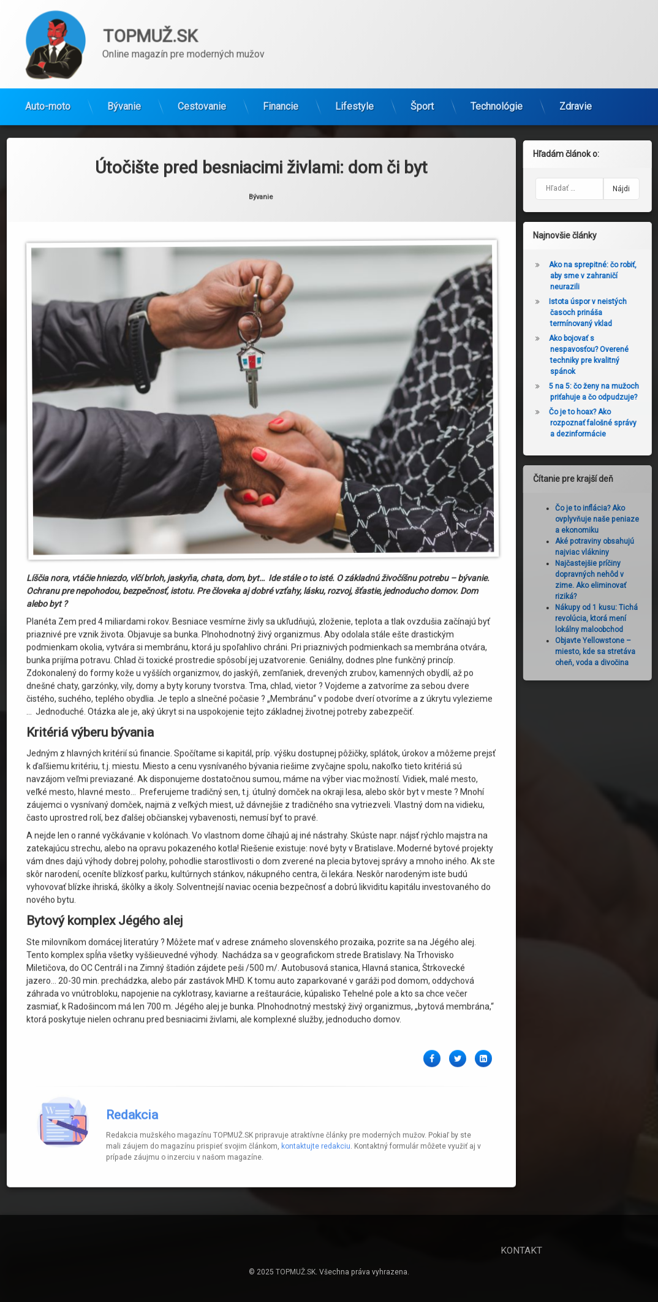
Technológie (497, 101)
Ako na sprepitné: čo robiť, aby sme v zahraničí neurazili (597, 276)
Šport (422, 101)
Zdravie (575, 101)
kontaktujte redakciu (315, 1101)
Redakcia (132, 1069)
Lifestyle (354, 101)
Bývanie (124, 101)
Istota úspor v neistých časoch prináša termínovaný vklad (593, 312)
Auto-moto (47, 101)
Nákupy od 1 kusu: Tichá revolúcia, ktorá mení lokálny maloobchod (601, 618)
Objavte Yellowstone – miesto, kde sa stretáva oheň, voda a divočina (600, 651)
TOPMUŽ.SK (296, 1272)
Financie (280, 101)
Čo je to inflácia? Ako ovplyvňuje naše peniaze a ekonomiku (602, 519)
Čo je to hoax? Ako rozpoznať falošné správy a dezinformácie (597, 423)
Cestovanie (202, 101)
